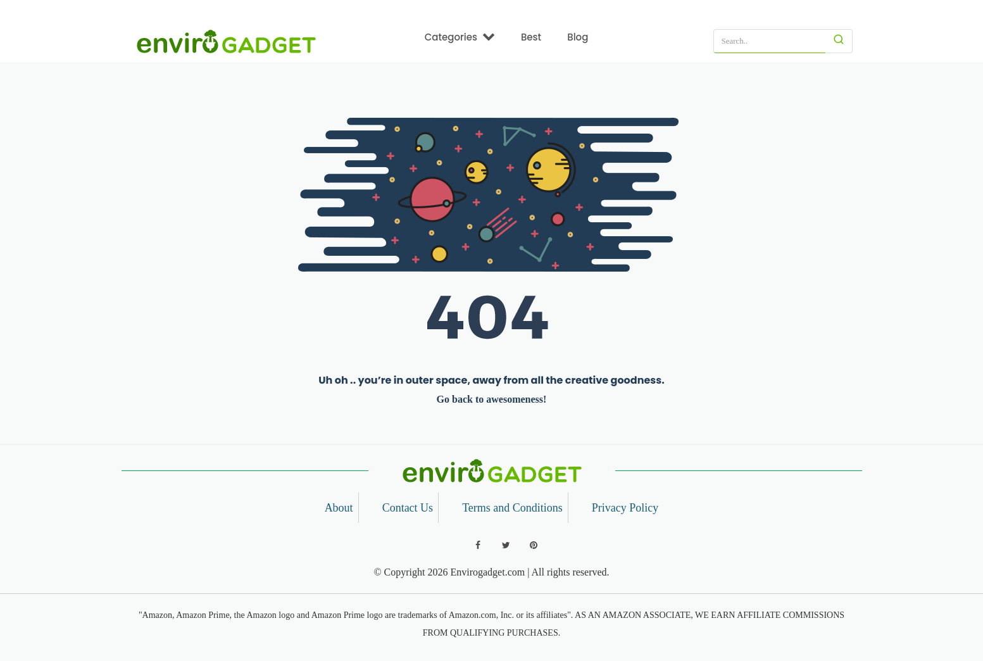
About (339, 507)
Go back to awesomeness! (492, 399)
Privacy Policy (625, 507)
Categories (460, 37)
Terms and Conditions (512, 507)
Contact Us (408, 507)
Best (531, 37)
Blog (577, 37)
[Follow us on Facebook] (478, 545)
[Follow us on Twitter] (505, 545)
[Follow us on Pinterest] (533, 545)
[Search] (839, 41)
